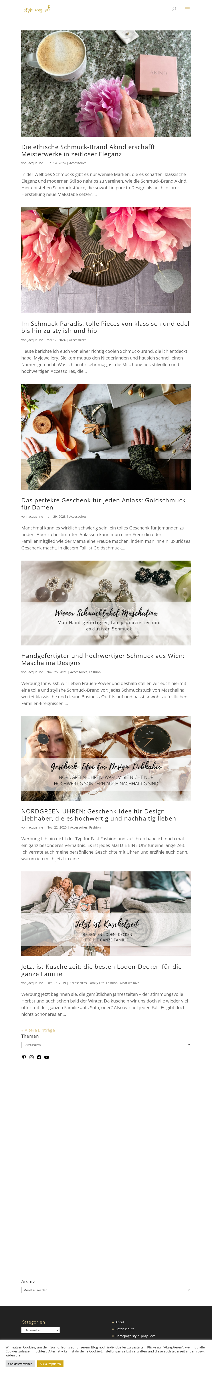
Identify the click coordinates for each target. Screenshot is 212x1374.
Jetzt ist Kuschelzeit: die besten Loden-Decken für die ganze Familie (101, 970)
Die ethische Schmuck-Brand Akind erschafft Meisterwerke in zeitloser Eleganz (88, 150)
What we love (129, 983)
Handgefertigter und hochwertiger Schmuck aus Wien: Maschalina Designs (103, 659)
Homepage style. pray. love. (135, 1336)
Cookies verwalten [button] (20, 1364)
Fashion (95, 672)
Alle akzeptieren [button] (50, 1364)
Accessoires (78, 163)
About (119, 1322)
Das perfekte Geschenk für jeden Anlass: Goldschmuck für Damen (103, 503)
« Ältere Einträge (38, 1030)
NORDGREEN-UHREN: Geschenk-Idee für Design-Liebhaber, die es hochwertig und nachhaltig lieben (98, 814)
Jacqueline (35, 163)
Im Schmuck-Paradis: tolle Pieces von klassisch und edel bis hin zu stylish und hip (105, 327)
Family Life (96, 983)
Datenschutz (124, 1329)
